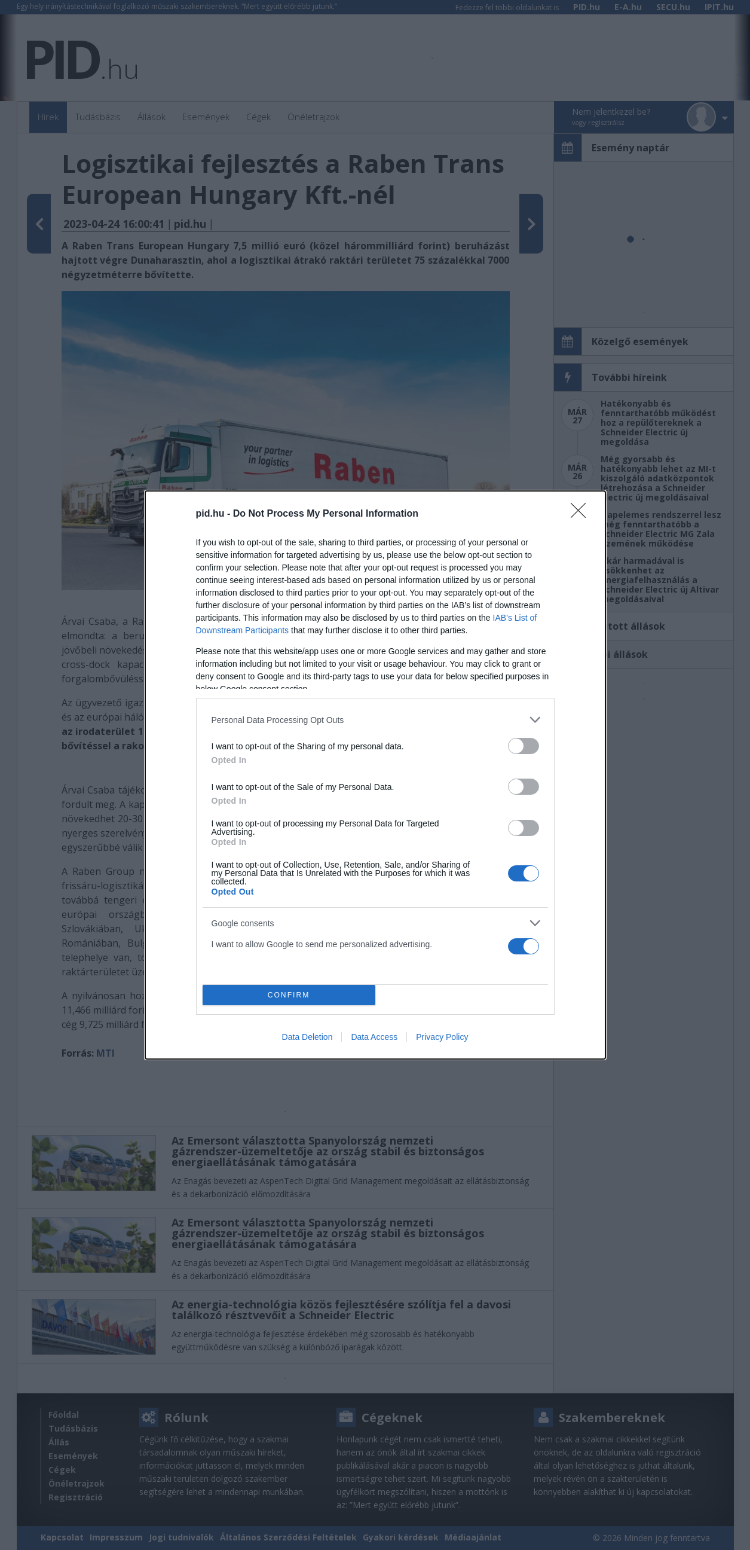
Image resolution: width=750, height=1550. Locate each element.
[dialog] (375, 775)
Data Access (374, 1037)
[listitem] (375, 719)
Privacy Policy (442, 1037)
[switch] (523, 746)
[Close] (582, 514)
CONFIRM (289, 994)
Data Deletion (307, 1037)
